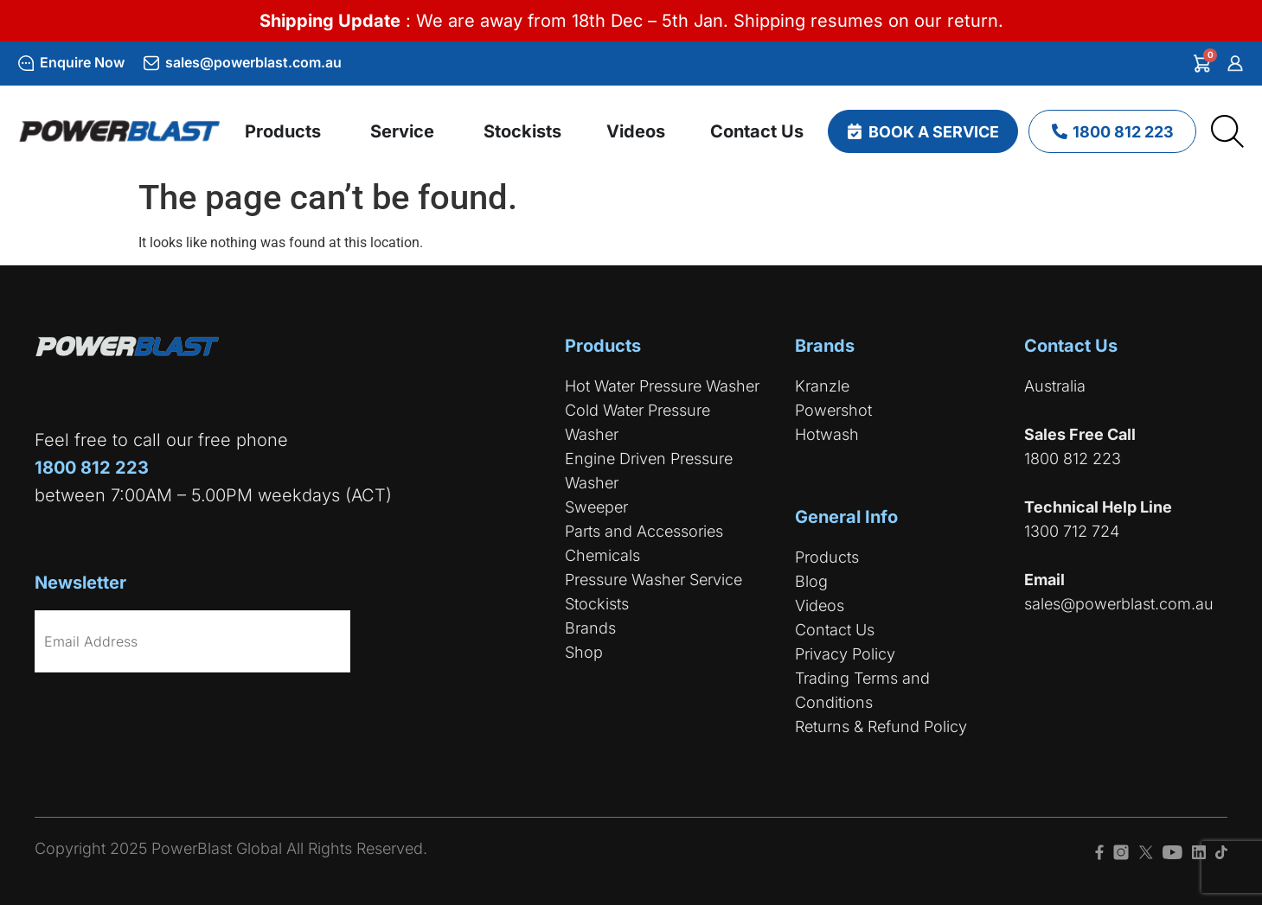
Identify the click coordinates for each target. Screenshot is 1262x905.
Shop (584, 652)
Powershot (833, 410)
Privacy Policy (845, 654)
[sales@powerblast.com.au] (151, 63)
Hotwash (827, 434)
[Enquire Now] (26, 63)
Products (827, 557)
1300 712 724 (1071, 531)
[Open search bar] (1227, 131)
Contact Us (834, 630)
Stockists (597, 604)
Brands (590, 628)
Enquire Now (82, 62)
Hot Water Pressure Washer (662, 386)
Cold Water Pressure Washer (637, 422)
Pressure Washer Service (653, 579)
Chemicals (602, 555)
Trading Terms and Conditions (862, 690)
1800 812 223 (1072, 458)
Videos (819, 605)
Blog (811, 581)
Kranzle (822, 386)
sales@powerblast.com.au (253, 62)
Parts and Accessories (644, 531)
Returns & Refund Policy (881, 726)
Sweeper (596, 507)
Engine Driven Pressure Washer (649, 470)
